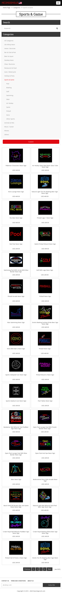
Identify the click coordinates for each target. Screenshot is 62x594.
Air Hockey (9, 103)
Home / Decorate (9, 48)
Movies (6, 131)
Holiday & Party (9, 76)
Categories (16, 8)
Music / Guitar (9, 127)
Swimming (9, 95)
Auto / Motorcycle (10, 72)
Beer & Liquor (8, 56)
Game (8, 107)
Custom (31, 142)
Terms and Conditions (18, 581)
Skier (8, 99)
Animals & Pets (9, 123)
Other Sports (10, 119)
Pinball (8, 111)
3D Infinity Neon (9, 44)
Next (49, 569)
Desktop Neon (9, 60)
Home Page (6, 8)
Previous (27, 569)
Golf (7, 91)
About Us (31, 581)
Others (6, 134)
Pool (7, 84)
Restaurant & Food (10, 68)
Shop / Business (9, 64)
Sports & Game (9, 80)
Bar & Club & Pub (10, 52)
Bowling (9, 88)
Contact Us (5, 581)
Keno (8, 115)
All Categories (8, 41)
